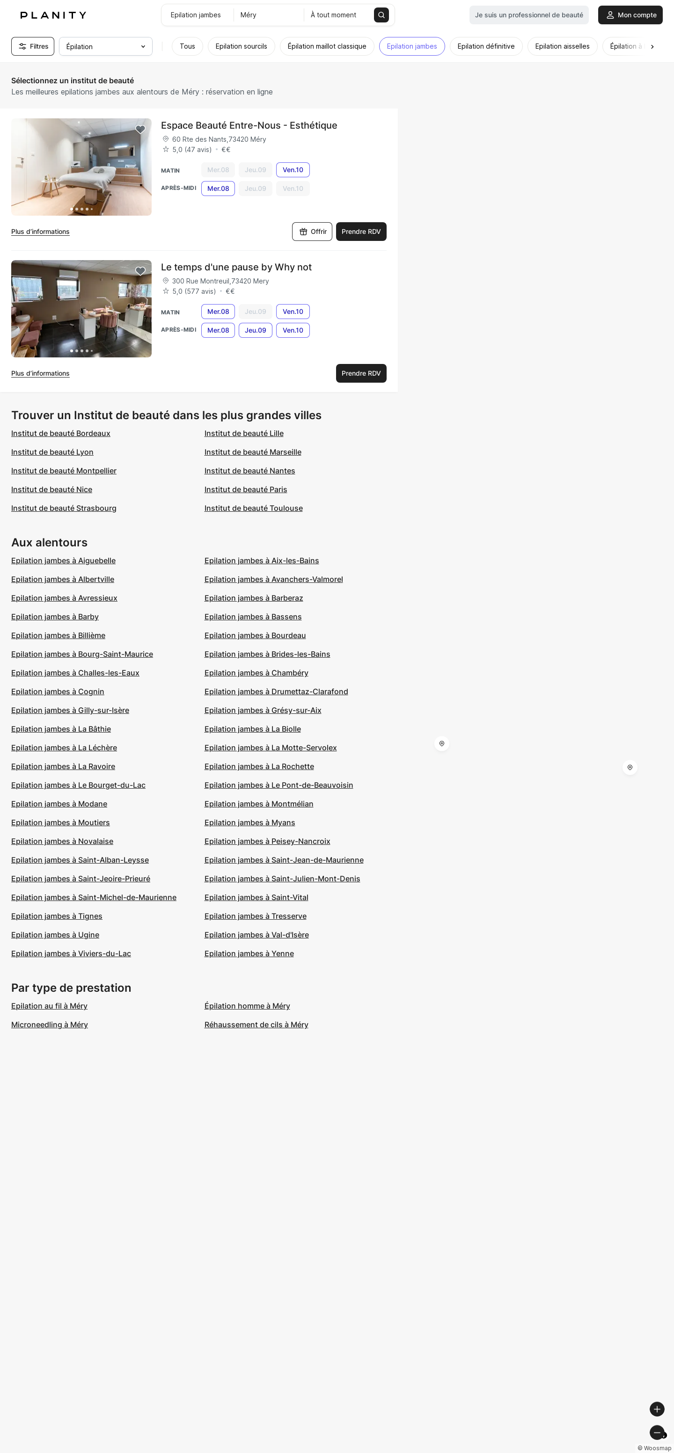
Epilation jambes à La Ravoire (63, 766)
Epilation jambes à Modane (59, 803)
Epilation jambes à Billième (58, 635)
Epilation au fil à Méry (49, 1005)
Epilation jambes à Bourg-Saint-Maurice (82, 654)
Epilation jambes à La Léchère (64, 747)
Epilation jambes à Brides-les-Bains (267, 654)
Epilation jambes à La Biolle (253, 729)
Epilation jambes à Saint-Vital (256, 897)
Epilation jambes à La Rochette (259, 766)
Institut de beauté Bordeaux (60, 433)
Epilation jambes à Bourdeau (255, 635)
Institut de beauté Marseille (253, 452)
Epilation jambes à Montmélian (259, 803)
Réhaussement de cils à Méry (256, 1024)
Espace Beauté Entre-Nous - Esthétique (249, 125)
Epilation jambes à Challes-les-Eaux (75, 672)
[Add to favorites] (140, 129)
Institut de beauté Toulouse (254, 508)
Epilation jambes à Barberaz (254, 598)
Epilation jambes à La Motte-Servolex (271, 747)
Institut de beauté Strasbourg (64, 508)
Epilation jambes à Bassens (253, 616)
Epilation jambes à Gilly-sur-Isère (70, 710)
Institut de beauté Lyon (52, 452)
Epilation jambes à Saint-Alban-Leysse (80, 860)
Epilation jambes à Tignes (57, 916)
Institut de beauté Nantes (250, 470)
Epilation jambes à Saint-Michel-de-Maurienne (93, 897)
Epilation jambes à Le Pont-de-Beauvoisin (279, 785)
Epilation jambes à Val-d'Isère (257, 934)
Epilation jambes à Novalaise (62, 841)
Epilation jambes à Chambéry (256, 672)
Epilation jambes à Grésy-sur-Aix (263, 710)
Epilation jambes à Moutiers (60, 822)
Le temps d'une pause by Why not (236, 267)
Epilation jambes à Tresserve (256, 916)
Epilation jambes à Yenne (249, 953)
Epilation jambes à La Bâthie (61, 729)
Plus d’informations (40, 231)
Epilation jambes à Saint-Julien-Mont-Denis (282, 878)
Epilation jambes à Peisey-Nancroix (267, 841)
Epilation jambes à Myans (250, 822)
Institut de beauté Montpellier (64, 470)
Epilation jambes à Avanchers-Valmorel (274, 579)
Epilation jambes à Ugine (55, 934)
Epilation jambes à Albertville (62, 579)
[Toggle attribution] (663, 1444)
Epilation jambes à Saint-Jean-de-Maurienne (284, 860)
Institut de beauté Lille (244, 433)
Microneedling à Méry (49, 1024)
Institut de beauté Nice (51, 489)
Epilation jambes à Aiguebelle (63, 560)
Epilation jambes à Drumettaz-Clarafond (276, 691)
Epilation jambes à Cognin (57, 691)
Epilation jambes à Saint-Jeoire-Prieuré (80, 878)
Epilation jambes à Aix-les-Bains (262, 560)
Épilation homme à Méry (247, 1005)
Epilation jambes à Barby (55, 616)
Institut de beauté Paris (246, 489)
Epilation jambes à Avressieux (64, 598)
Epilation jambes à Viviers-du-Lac (71, 953)
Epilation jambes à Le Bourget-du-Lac (78, 785)
